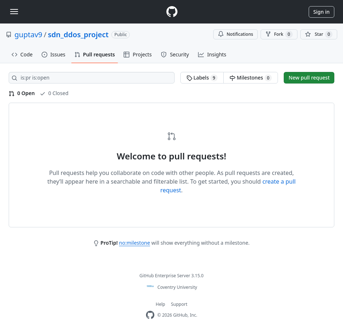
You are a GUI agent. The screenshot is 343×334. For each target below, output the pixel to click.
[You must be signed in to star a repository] (318, 34)
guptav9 (28, 34)
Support (179, 304)
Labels (202, 77)
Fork (278, 34)
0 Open (22, 93)
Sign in (321, 11)
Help (160, 304)
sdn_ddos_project (78, 34)
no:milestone (134, 242)
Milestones (251, 77)
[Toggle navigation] (14, 11)
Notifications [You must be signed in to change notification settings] (235, 34)
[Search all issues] (92, 78)
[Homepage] (171, 12)
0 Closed (54, 93)
